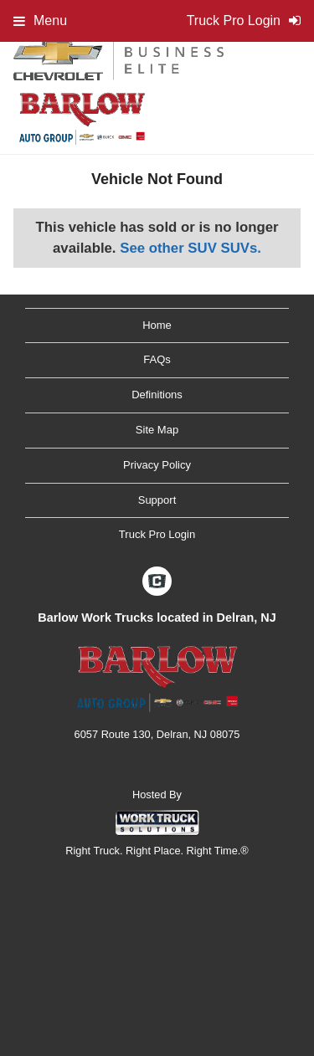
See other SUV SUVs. (190, 248)
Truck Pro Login (157, 534)
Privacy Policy (157, 465)
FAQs (157, 359)
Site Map (157, 429)
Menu (40, 20)
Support (157, 500)
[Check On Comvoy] (157, 582)
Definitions (157, 394)
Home (157, 325)
